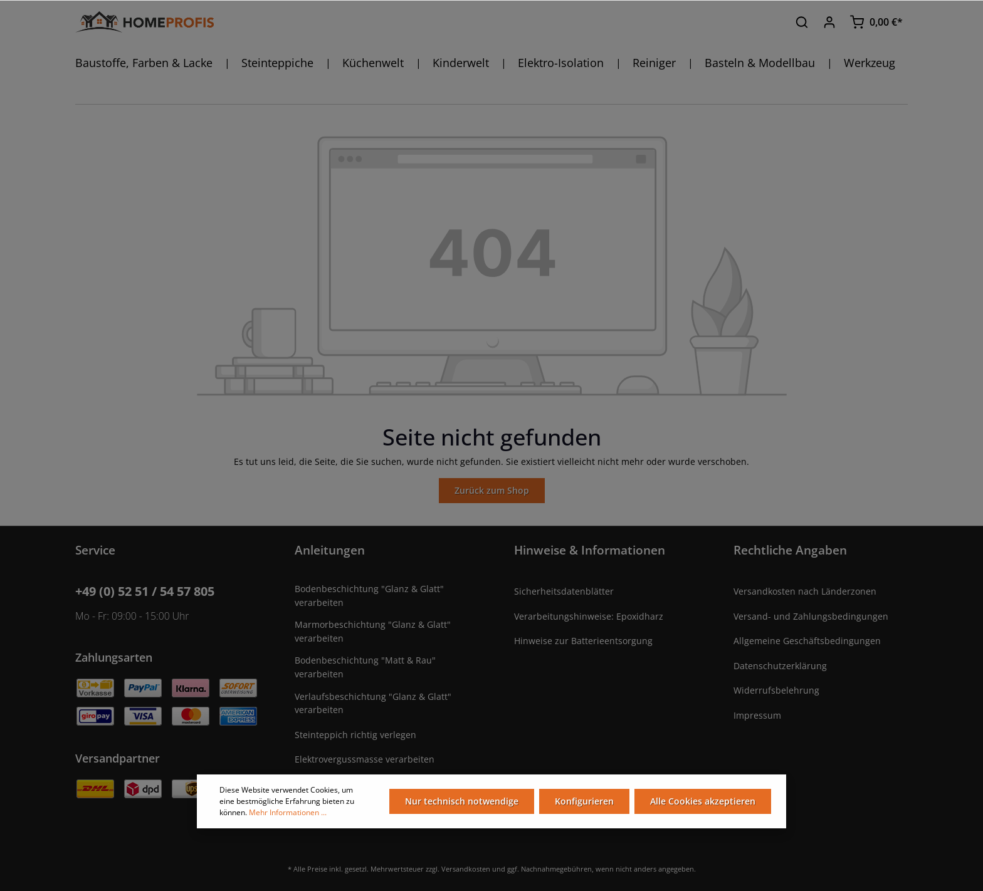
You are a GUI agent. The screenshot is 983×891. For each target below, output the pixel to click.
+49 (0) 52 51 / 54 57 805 (144, 591)
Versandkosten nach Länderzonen (804, 591)
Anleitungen (330, 549)
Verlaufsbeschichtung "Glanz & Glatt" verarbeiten (373, 703)
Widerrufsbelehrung (776, 690)
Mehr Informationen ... (288, 812)
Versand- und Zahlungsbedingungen (810, 616)
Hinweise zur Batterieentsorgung (583, 641)
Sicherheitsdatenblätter (564, 591)
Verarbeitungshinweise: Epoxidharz (588, 616)
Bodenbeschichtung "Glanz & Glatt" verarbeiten (369, 595)
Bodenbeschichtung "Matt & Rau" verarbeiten (365, 667)
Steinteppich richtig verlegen (355, 735)
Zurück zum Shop (492, 490)
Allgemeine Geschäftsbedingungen (807, 641)
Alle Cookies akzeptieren (702, 801)
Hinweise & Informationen (589, 549)
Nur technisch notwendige (461, 801)
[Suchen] (801, 21)
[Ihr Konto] (829, 21)
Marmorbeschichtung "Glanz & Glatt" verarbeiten (373, 631)
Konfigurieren (584, 801)
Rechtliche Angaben (790, 549)
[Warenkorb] (876, 21)
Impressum (757, 715)
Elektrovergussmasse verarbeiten (364, 759)
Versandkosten (465, 868)
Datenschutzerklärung (780, 666)
